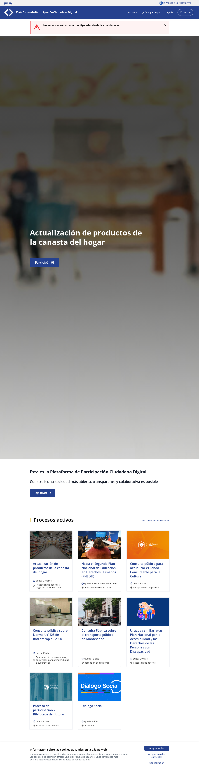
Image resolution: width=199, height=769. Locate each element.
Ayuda (169, 12)
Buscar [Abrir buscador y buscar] (185, 13)
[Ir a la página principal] (40, 12)
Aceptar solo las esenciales (156, 755)
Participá (132, 12)
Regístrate (43, 493)
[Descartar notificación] (165, 25)
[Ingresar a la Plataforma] (175, 3)
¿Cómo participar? (152, 12)
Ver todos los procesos (155, 520)
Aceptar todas (156, 748)
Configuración (156, 762)
